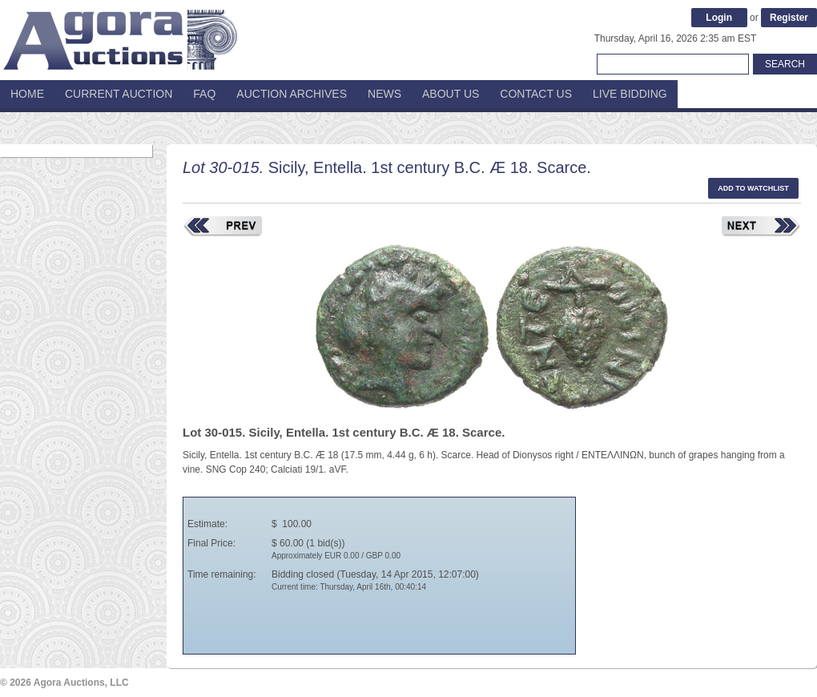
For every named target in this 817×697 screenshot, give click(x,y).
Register (789, 17)
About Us (450, 93)
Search (785, 64)
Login (719, 17)
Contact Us (536, 93)
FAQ (204, 93)
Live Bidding (630, 93)
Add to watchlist (753, 188)
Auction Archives (291, 93)
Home (27, 93)
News (384, 93)
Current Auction (118, 93)
